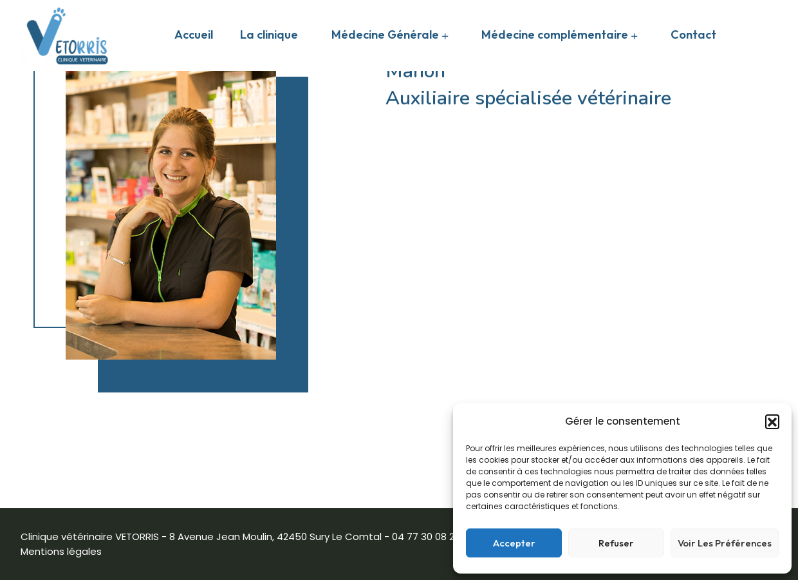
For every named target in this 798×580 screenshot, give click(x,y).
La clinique (269, 34)
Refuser (616, 543)
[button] (772, 421)
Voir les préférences (725, 543)
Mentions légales (61, 551)
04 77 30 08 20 (426, 536)
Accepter (514, 543)
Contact (693, 34)
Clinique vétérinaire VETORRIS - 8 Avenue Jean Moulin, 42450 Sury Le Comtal (201, 536)
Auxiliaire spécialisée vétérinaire (528, 98)
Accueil (193, 34)
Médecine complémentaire (554, 34)
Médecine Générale (385, 34)
